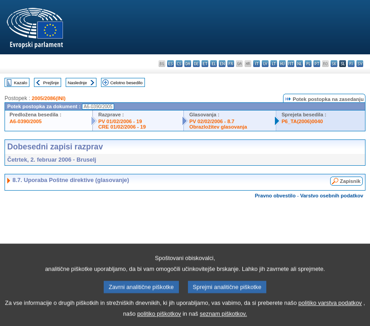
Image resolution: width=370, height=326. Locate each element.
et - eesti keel (205, 63)
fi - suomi (351, 63)
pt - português (316, 63)
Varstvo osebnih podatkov (331, 195)
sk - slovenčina (334, 63)
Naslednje (77, 82)
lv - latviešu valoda (265, 63)
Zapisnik (350, 181)
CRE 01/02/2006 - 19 (122, 126)
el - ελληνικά (213, 63)
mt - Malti (291, 63)
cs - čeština (179, 63)
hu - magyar (282, 63)
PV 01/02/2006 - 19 (120, 121)
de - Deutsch (196, 63)
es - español (170, 63)
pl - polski (308, 63)
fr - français (230, 63)
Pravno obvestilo (275, 195)
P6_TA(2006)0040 (302, 121)
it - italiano (256, 63)
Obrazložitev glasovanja (218, 126)
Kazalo (20, 82)
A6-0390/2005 (26, 121)
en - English (222, 63)
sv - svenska (359, 63)
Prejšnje (51, 82)
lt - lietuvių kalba (273, 63)
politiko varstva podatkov (330, 308)
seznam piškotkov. (223, 319)
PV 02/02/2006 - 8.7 (212, 121)
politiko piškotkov (159, 319)
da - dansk (187, 63)
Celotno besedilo (126, 82)
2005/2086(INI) (49, 98)
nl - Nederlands (299, 63)
